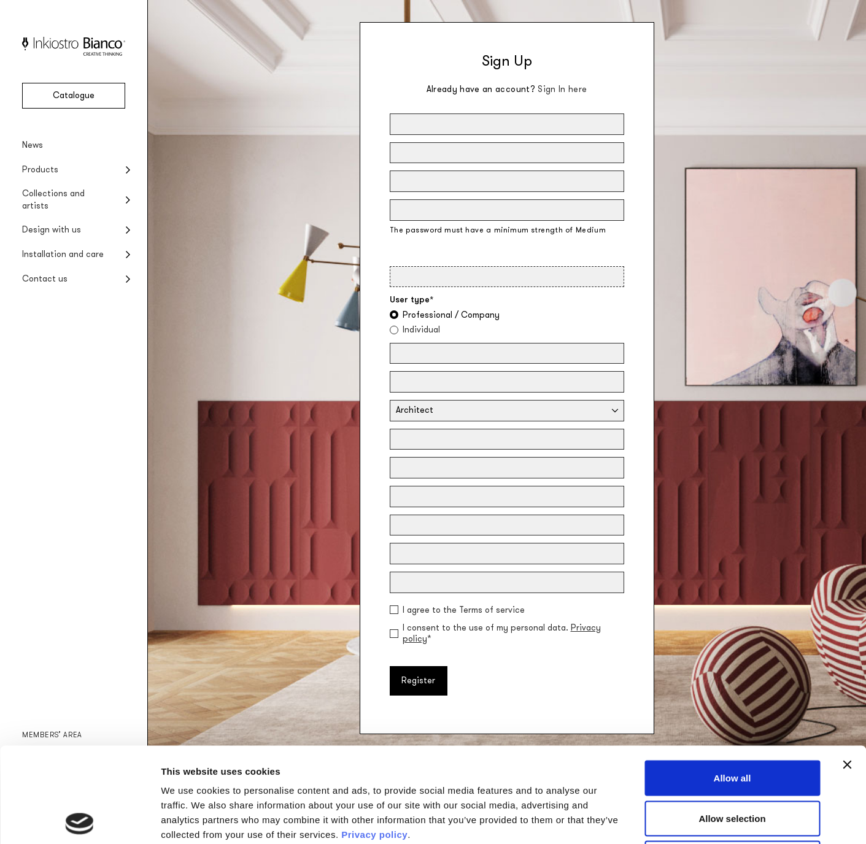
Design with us (51, 230)
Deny (732, 763)
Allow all (732, 683)
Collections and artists (53, 200)
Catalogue (74, 95)
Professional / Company (451, 315)
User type (411, 299)
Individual (421, 330)
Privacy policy (374, 739)
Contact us (45, 279)
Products (40, 169)
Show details (644, 820)
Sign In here (562, 89)
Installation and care (63, 254)
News (32, 145)
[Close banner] (847, 670)
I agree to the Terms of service (464, 610)
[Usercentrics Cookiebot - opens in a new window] (79, 820)
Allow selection (731, 723)
